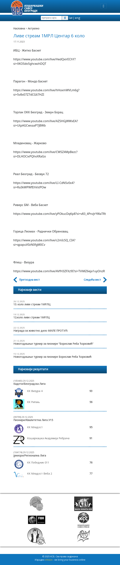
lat (71, 18)
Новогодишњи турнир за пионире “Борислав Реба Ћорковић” (53, 343)
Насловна (19, 28)
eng (77, 18)
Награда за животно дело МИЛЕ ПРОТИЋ (40, 330)
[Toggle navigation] (103, 6)
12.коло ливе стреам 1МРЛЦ (31, 317)
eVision (49, 559)
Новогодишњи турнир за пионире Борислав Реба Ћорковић (52, 356)
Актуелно (33, 28)
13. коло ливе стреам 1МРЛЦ (32, 304)
